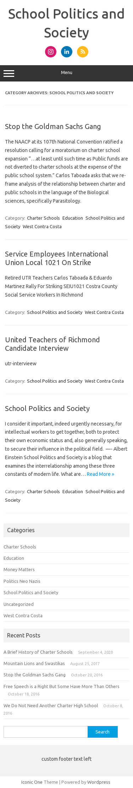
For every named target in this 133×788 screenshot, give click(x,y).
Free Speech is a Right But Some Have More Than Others (62, 686)
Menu (66, 73)
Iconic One (32, 781)
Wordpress (98, 781)
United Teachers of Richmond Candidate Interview (52, 344)
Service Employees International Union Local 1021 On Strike (56, 258)
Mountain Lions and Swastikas (34, 663)
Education (72, 217)
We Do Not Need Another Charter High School (51, 705)
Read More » (100, 474)
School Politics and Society (54, 312)
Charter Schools (43, 217)
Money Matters (19, 569)
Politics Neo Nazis (22, 581)
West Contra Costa (42, 226)
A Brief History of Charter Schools (38, 651)
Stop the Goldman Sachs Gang (53, 126)
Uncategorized (19, 604)
